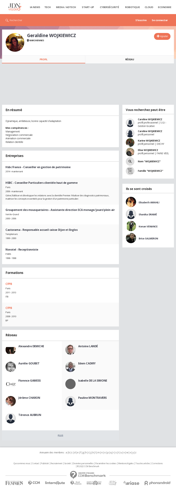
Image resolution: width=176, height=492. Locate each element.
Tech (47, 7)
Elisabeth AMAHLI (149, 202)
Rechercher (15, 20)
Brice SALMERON (148, 238)
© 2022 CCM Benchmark (88, 466)
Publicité (45, 463)
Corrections (157, 463)
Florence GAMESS (29, 380)
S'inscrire (141, 20)
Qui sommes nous (21, 463)
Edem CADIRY (87, 363)
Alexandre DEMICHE (31, 346)
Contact (35, 463)
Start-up (88, 7)
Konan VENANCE (148, 226)
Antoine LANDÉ (88, 346)
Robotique (132, 7)
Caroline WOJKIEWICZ (150, 119)
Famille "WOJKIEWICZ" (150, 170)
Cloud (149, 7)
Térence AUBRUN (29, 415)
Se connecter (160, 20)
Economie (164, 7)
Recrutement (56, 463)
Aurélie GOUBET (28, 363)
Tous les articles (142, 463)
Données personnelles (83, 463)
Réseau (129, 59)
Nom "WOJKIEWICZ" (149, 161)
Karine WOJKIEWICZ (149, 140)
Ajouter (164, 36)
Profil (43, 59)
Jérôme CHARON (29, 398)
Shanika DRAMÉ (148, 214)
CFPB (9, 284)
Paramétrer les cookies (105, 463)
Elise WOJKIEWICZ (148, 150)
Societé (67, 463)
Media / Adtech (66, 7)
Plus (60, 435)
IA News (35, 7)
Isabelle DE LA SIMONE (92, 380)
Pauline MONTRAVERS (92, 398)
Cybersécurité (109, 7)
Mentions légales (125, 463)
